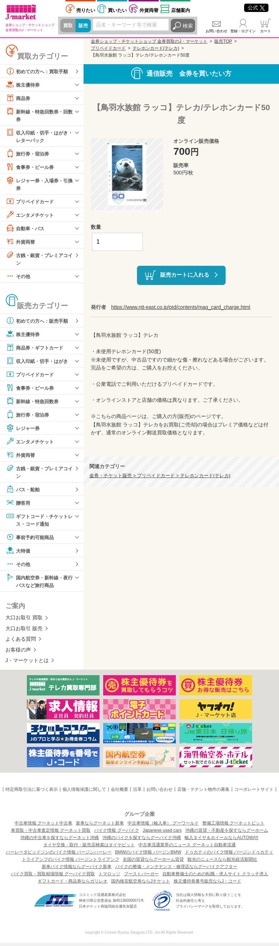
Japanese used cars (162, 833)
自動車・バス (26, 229)
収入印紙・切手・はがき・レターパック (36, 136)
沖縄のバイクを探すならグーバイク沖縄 (141, 840)
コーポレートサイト (254, 793)
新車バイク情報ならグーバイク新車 (77, 869)
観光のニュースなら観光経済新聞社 (222, 862)
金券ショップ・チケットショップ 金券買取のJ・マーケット (149, 41)
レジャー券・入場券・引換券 (39, 185)
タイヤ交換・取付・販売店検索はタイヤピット (89, 848)
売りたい (85, 10)
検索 (188, 26)
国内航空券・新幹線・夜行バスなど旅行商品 (39, 583)
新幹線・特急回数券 (34, 403)
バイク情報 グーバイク (116, 833)
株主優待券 (23, 84)
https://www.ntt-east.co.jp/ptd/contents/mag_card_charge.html (180, 307)
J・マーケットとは (27, 663)
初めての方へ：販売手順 (39, 322)
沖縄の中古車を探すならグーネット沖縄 (59, 840)
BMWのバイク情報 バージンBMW (148, 855)
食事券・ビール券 (31, 168)
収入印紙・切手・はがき (39, 363)
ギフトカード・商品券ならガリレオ (73, 884)
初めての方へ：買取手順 (39, 71)
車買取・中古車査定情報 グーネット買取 (50, 833)
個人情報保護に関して (84, 793)
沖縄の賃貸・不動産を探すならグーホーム (226, 833)
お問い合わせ (216, 31)
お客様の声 (18, 653)
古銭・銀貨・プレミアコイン (39, 260)
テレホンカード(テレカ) (156, 48)
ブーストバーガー (141, 877)
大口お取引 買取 (24, 621)
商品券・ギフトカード (36, 349)
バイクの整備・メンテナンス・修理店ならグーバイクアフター (176, 869)
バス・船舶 (23, 491)
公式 (256, 8)
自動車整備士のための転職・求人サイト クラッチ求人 (215, 877)
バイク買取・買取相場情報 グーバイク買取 (53, 877)
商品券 (18, 98)
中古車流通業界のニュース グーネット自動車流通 (186, 848)
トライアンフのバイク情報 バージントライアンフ (70, 862)
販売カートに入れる (184, 275)
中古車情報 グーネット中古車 (43, 826)
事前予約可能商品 (31, 540)
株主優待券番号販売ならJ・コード (207, 884)
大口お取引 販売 (24, 632)
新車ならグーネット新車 (100, 826)
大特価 (18, 553)
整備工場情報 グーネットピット (233, 826)
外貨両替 (149, 10)
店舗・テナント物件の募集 (203, 793)
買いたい (117, 10)
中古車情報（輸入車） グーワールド (163, 826)
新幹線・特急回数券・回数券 (39, 115)
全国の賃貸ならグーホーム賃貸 (153, 862)
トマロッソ (109, 877)
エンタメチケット (31, 216)
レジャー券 (23, 430)
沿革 (137, 793)
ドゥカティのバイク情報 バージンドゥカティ (229, 855)
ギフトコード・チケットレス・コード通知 (39, 522)
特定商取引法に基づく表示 (31, 793)
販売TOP (223, 41)
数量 (96, 227)
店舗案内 (180, 10)
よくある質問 (20, 642)
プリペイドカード (31, 202)
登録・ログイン (243, 31)
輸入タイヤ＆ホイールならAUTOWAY (221, 840)
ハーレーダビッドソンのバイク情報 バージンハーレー (59, 855)
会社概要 (119, 793)
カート (265, 31)
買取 (68, 26)
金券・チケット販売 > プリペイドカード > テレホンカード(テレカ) (159, 475)
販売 (84, 26)
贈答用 (18, 505)
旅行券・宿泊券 (29, 154)
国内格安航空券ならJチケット (140, 884)
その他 (18, 278)
